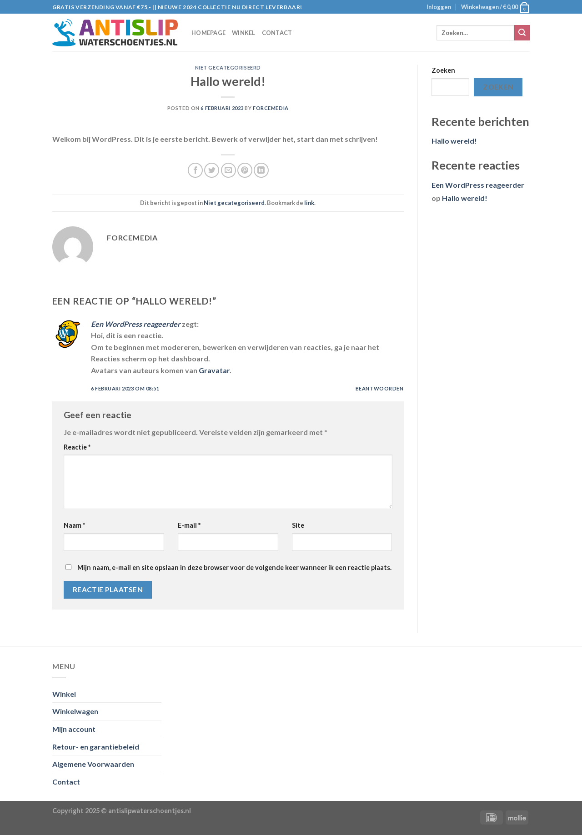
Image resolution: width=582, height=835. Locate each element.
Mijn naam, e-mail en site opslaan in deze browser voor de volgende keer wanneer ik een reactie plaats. (234, 567)
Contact (277, 32)
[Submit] (522, 32)
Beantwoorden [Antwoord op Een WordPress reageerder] (380, 388)
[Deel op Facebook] (195, 170)
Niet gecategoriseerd (228, 67)
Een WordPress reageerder (136, 324)
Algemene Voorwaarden (93, 764)
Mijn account (73, 729)
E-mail (189, 525)
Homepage (208, 32)
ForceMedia (271, 108)
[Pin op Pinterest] (244, 170)
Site (298, 525)
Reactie (77, 447)
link (309, 202)
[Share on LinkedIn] (261, 170)
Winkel (244, 32)
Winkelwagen (75, 711)
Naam (74, 525)
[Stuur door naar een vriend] (228, 170)
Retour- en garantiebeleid (95, 746)
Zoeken (443, 70)
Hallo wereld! (454, 140)
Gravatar (214, 370)
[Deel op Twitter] (211, 170)
